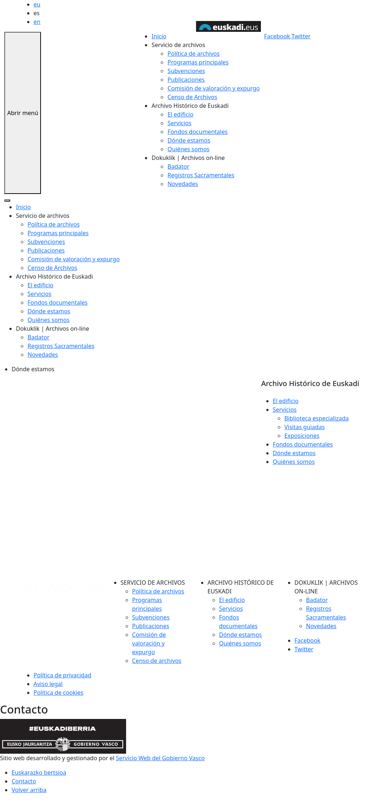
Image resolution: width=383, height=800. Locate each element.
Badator (178, 166)
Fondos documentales (197, 132)
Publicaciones (185, 80)
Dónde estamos (188, 140)
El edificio (180, 114)
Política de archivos (193, 54)
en (37, 22)
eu (37, 4)
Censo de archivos (157, 661)
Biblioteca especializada (316, 418)
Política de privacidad (63, 675)
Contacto (24, 781)
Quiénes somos (188, 149)
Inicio (158, 36)
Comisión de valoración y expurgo (213, 88)
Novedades (182, 184)
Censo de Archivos (192, 97)
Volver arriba (29, 790)
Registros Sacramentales (200, 175)
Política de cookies (59, 693)
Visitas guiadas (304, 427)
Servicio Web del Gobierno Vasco (160, 758)
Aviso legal (48, 684)
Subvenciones (186, 71)
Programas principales (197, 62)
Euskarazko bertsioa (39, 772)
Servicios (179, 123)
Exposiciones (302, 436)
